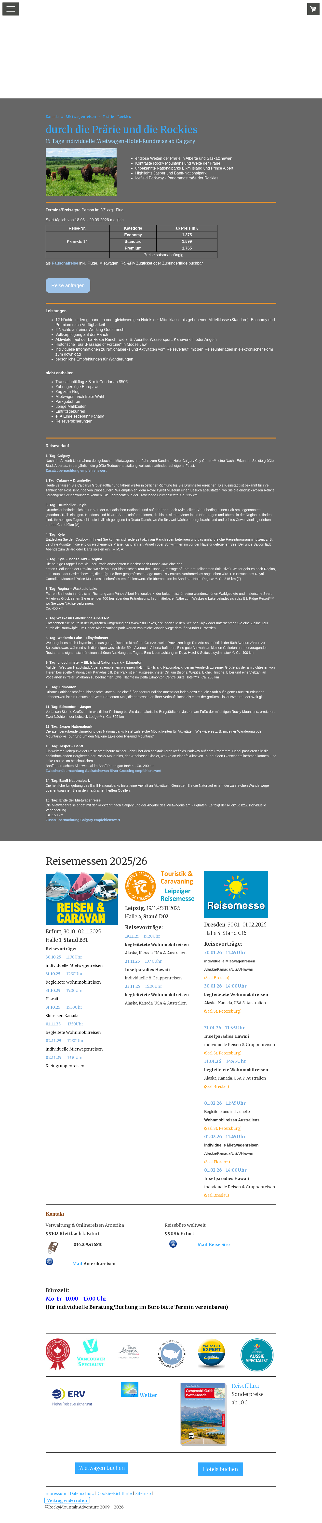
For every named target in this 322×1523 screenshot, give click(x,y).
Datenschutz (82, 1493)
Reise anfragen (68, 285)
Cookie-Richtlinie (115, 1493)
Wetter (148, 1395)
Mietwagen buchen (101, 1468)
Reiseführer (246, 1386)
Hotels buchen (220, 1469)
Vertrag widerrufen (67, 1500)
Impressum (55, 1493)
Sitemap (143, 1493)
